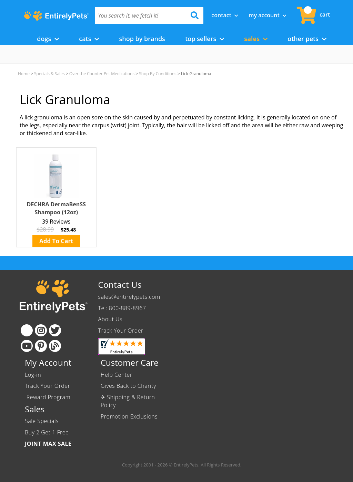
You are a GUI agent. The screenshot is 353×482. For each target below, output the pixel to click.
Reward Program (48, 397)
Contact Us (120, 284)
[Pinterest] (41, 346)
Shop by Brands (142, 39)
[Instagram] (41, 330)
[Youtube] (27, 346)
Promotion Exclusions (129, 416)
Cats (89, 39)
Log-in (33, 374)
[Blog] (55, 346)
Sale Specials (42, 421)
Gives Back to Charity (128, 386)
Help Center (116, 374)
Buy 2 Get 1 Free (47, 432)
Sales (256, 39)
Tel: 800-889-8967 (122, 308)
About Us (110, 319)
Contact (224, 15)
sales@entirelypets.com (129, 297)
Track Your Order (120, 330)
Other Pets (307, 39)
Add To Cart (56, 241)
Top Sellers (204, 39)
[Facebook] (27, 330)
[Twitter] (55, 330)
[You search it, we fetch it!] (141, 15)
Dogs (48, 39)
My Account (267, 15)
